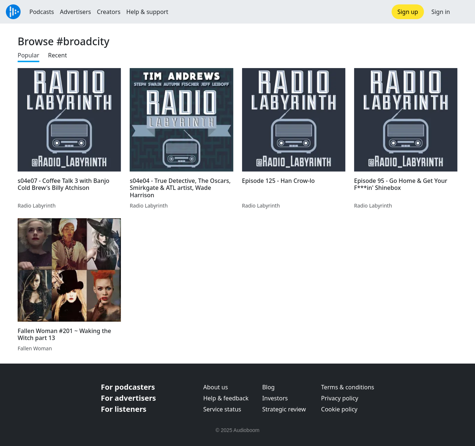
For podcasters (128, 387)
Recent (57, 55)
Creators (108, 12)
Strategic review (284, 409)
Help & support (147, 12)
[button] (462, 11)
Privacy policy (339, 398)
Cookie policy (339, 409)
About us (215, 387)
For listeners (124, 409)
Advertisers (75, 12)
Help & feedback (225, 398)
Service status (222, 409)
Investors (275, 398)
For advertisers (128, 398)
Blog (268, 387)
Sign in (440, 12)
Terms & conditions (347, 387)
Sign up (407, 12)
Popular (28, 55)
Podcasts (41, 12)
